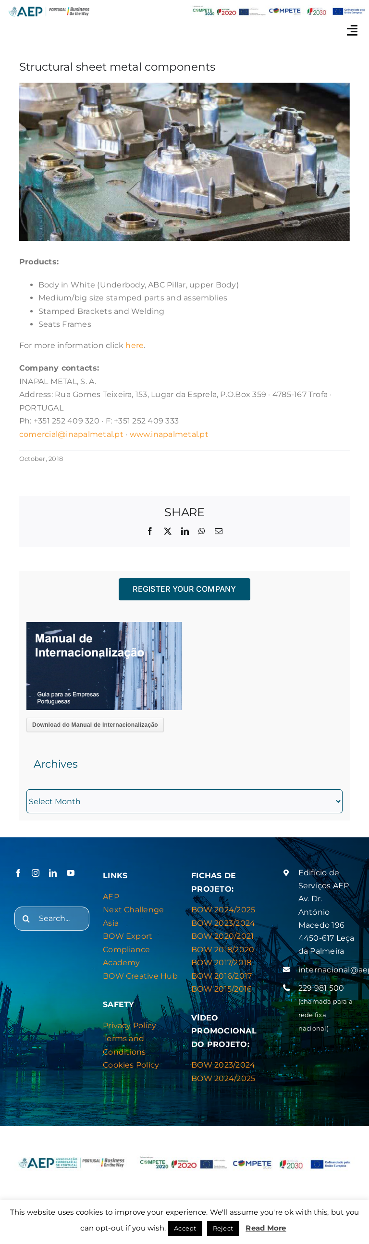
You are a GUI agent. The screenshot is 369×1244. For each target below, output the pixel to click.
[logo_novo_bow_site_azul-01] (49, 8)
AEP (111, 896)
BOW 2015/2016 (221, 989)
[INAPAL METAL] (184, 162)
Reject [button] (223, 1228)
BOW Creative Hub (140, 976)
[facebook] (18, 873)
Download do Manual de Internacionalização (95, 725)
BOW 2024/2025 (223, 909)
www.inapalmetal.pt (169, 434)
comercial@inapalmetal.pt (71, 434)
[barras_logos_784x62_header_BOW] (279, 8)
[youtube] (70, 873)
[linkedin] (53, 873)
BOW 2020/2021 (222, 936)
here (134, 345)
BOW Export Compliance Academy (127, 949)
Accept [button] (185, 1228)
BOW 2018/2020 (222, 949)
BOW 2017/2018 (221, 962)
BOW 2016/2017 (221, 976)
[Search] (26, 919)
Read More (266, 1227)
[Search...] (51, 919)
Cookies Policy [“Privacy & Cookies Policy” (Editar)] (131, 1065)
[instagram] (35, 873)
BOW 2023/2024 (223, 923)
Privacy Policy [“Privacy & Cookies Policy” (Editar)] (129, 1025)
